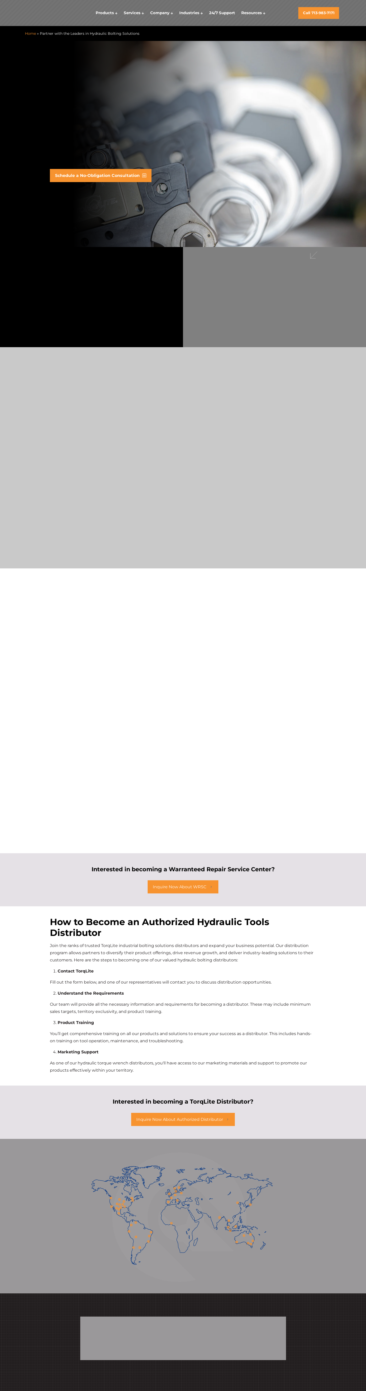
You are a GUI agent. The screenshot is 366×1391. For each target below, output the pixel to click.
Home (30, 33)
